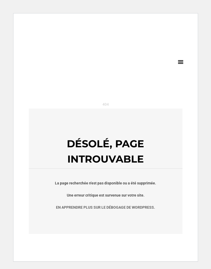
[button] (180, 61)
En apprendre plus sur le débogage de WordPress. (105, 207)
